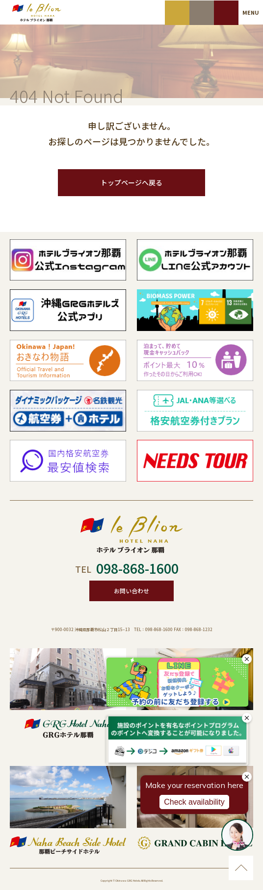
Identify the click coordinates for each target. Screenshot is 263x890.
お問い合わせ (131, 590)
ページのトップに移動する (241, 868)
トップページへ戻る (131, 182)
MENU (250, 12)
